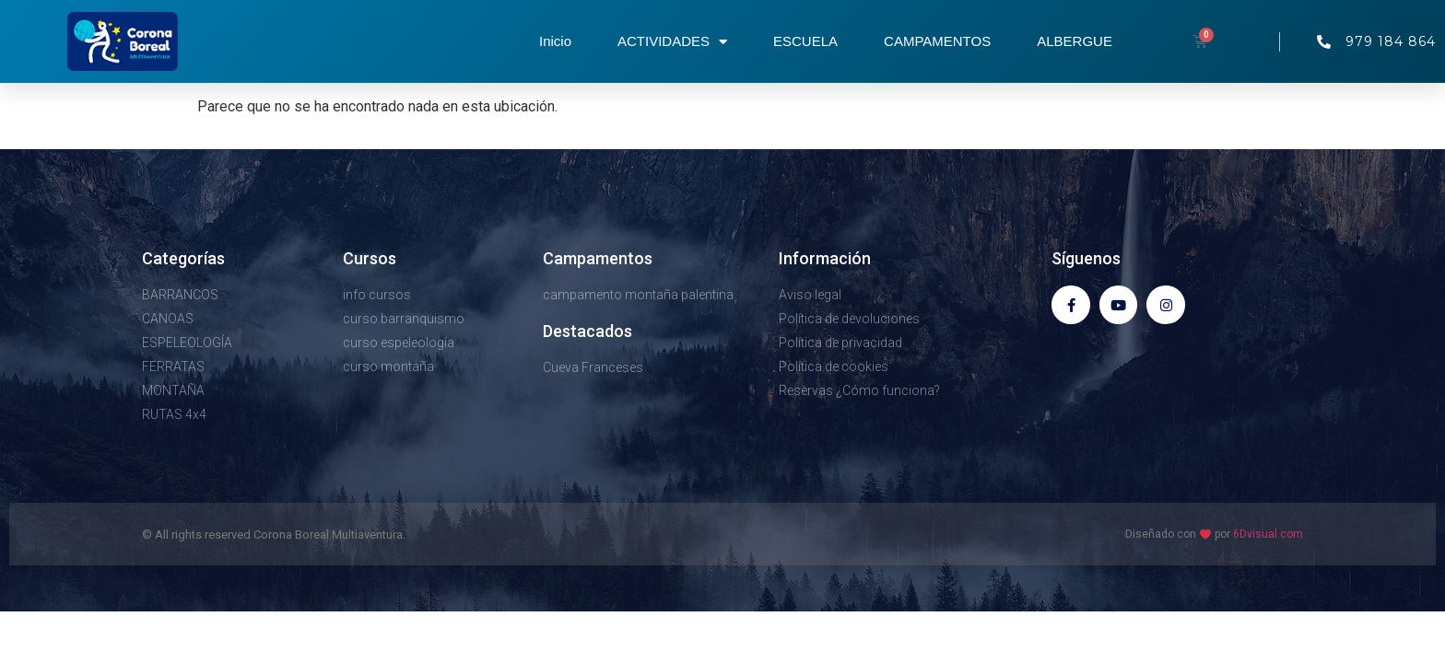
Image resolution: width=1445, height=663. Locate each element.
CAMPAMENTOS (937, 41)
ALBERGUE (1074, 41)
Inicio (555, 41)
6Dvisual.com (1268, 534)
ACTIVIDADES (672, 42)
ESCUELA (805, 41)
